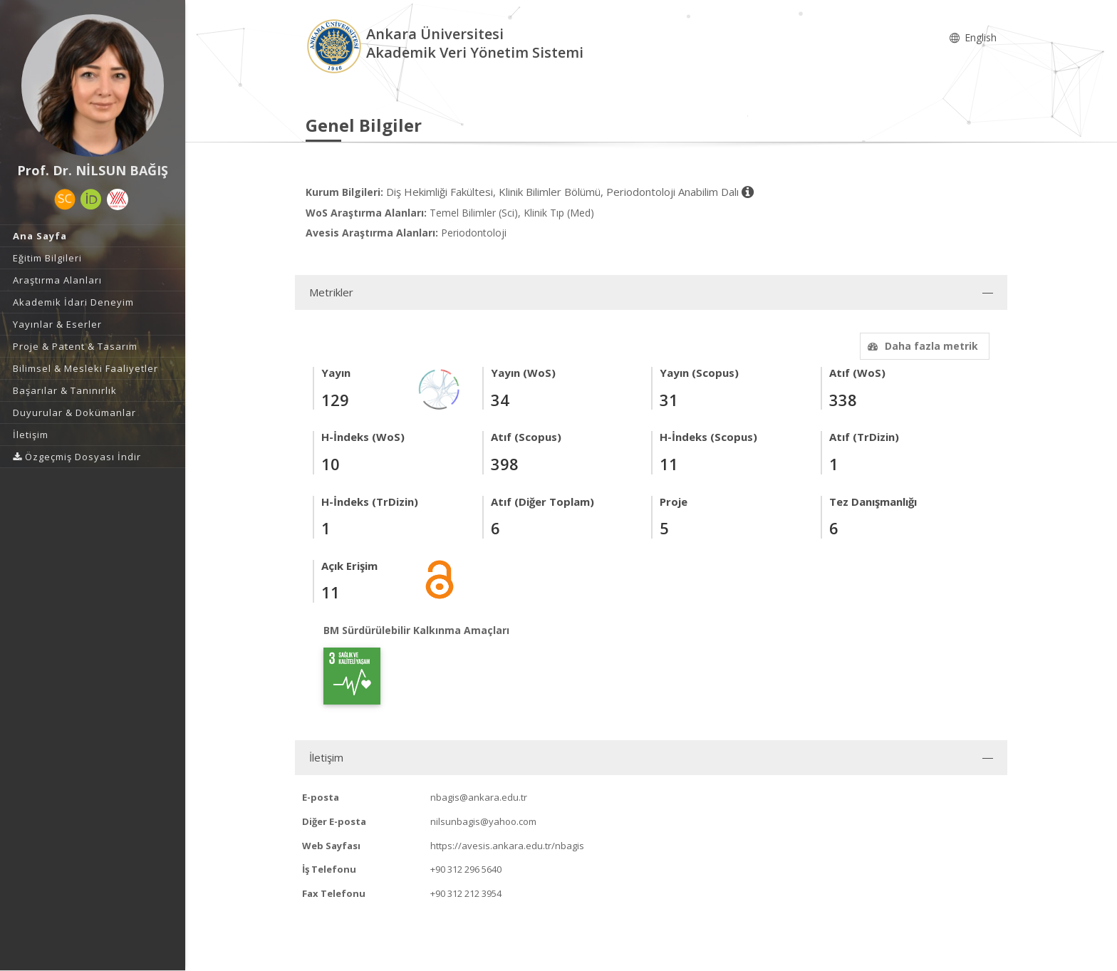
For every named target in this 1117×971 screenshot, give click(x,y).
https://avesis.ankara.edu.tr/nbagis (507, 845)
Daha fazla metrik (921, 346)
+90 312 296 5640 (466, 869)
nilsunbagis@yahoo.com (483, 821)
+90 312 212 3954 (466, 893)
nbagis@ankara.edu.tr (478, 797)
